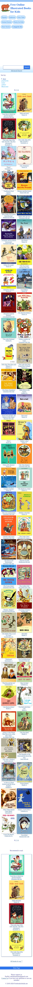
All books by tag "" (16, 961)
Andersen (12, 17)
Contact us (4, 978)
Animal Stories (6, 22)
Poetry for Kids (18, 22)
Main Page (16, 968)
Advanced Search (16, 71)
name (3, 83)
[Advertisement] (16, 47)
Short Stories (6, 27)
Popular (4, 17)
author (3, 85)
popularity (5, 81)
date (3, 79)
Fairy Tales (21, 17)
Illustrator (4, 87)
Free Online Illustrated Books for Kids (20, 8)
